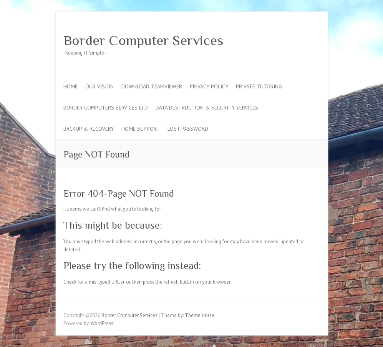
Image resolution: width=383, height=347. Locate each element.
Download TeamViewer (151, 86)
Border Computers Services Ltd (105, 107)
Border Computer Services (143, 40)
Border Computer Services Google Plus (301, 39)
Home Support (140, 128)
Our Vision (99, 86)
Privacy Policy (209, 86)
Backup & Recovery (88, 128)
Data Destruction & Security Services (207, 107)
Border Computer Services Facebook (278, 39)
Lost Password (187, 128)
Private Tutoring (259, 86)
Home (70, 86)
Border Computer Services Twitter (289, 39)
